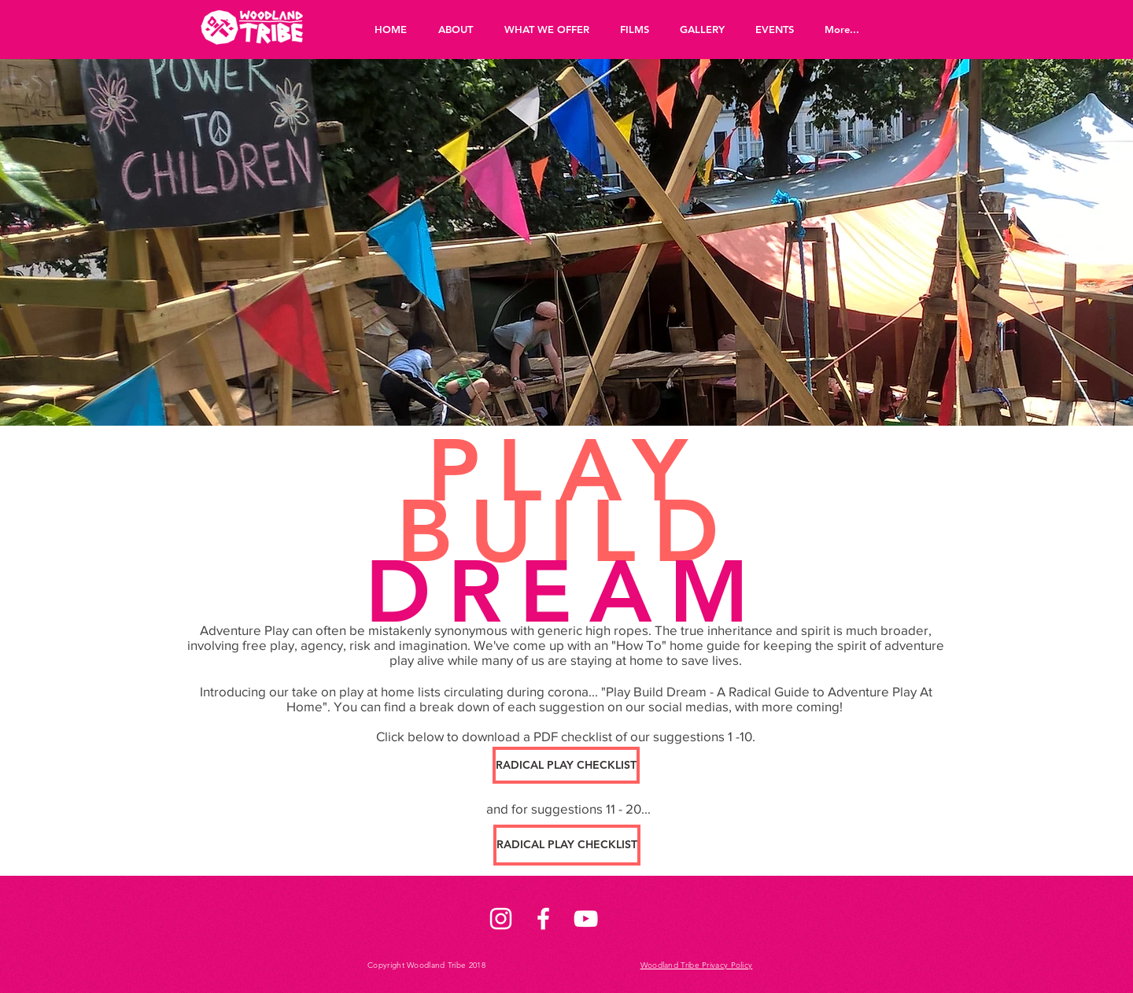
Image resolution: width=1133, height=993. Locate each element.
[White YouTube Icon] (585, 918)
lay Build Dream (660, 691)
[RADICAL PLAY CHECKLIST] (566, 765)
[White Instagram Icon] (500, 918)
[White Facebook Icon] (543, 918)
